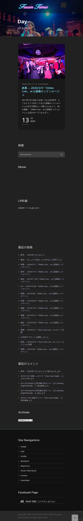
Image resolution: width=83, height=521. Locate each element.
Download (25, 480)
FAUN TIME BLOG (28, 470)
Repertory (25, 466)
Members (25, 461)
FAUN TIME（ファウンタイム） (41, 501)
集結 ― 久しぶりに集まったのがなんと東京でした (41, 259)
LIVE (22, 451)
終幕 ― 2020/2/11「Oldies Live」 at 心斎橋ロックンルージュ (41, 91)
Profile (23, 456)
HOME (23, 446)
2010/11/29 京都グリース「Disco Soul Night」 (40, 398)
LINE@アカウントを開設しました (35, 337)
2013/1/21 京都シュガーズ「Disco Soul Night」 (41, 376)
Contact (24, 475)
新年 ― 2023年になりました (33, 255)
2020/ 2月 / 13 (28, 84)
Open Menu (63, 5)
